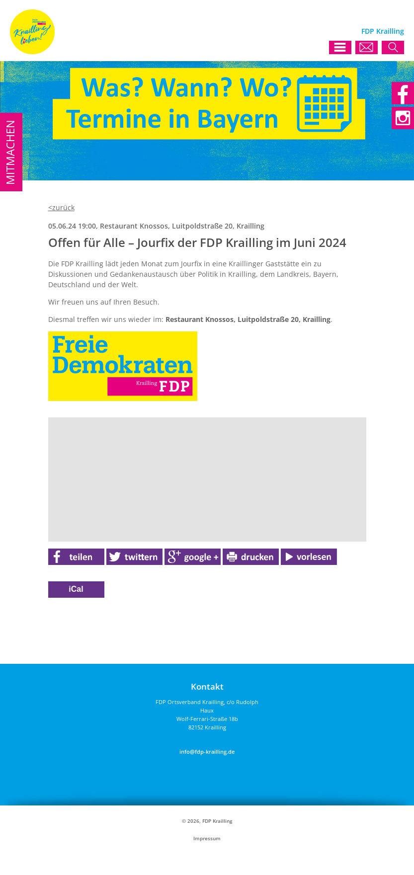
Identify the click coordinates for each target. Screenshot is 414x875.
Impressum (207, 838)
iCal (76, 589)
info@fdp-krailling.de (207, 751)
